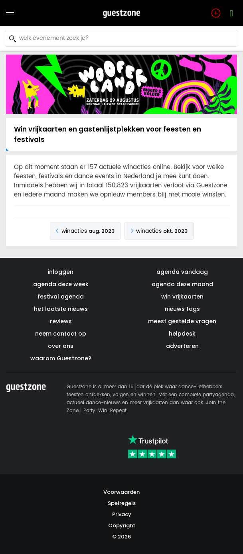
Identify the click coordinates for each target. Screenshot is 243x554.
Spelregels (122, 503)
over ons (60, 346)
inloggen (60, 272)
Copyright (121, 525)
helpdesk (182, 334)
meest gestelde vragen (182, 321)
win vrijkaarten (182, 297)
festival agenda (61, 297)
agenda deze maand (182, 284)
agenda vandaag (182, 272)
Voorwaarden (121, 492)
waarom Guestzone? (60, 358)
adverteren (182, 346)
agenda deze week (61, 284)
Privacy (121, 514)
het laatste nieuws (61, 309)
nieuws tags (182, 309)
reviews (61, 321)
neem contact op (60, 334)
